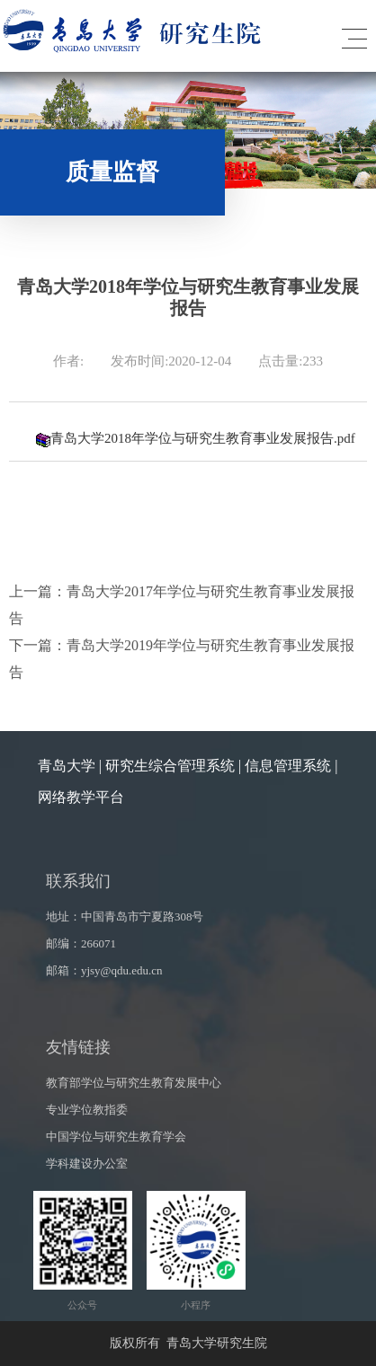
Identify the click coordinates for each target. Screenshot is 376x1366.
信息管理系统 (288, 765)
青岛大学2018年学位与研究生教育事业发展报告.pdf (195, 438)
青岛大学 (66, 765)
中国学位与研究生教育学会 (116, 1136)
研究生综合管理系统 (170, 765)
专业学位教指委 (87, 1109)
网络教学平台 (81, 797)
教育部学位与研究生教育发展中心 (133, 1082)
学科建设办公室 (87, 1163)
